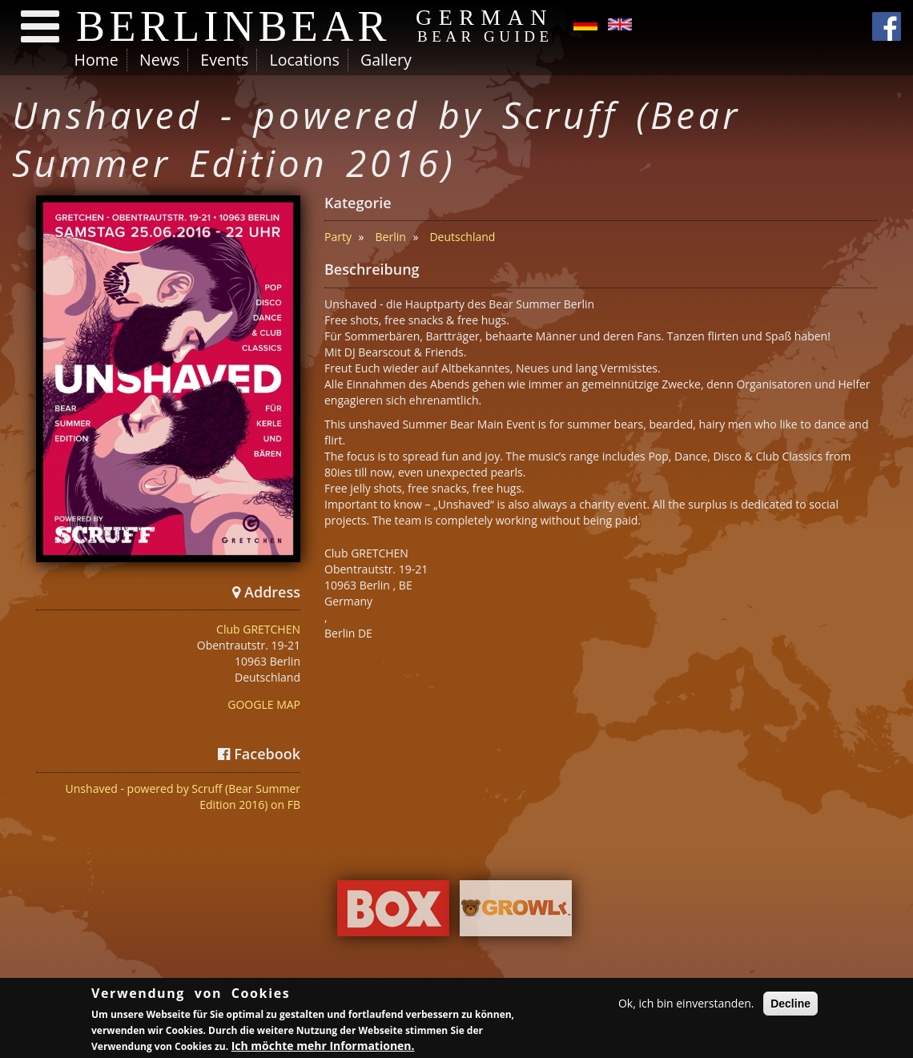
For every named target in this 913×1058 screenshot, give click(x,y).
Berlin (391, 236)
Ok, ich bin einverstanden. (686, 1004)
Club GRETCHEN (258, 629)
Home (96, 59)
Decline (790, 1005)
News (159, 59)
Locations (304, 59)
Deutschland (462, 236)
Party (338, 236)
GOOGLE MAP (263, 704)
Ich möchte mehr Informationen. (323, 1048)
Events (224, 59)
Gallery (386, 59)
